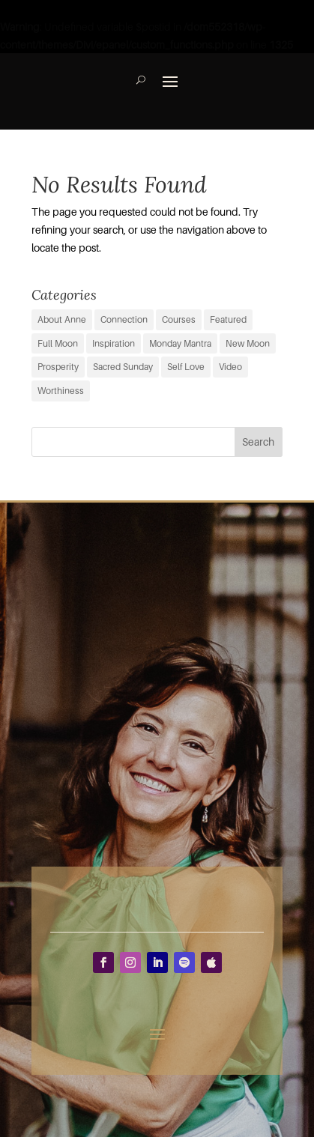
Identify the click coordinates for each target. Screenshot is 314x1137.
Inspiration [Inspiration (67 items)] (113, 343)
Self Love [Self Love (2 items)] (186, 366)
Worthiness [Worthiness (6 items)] (60, 390)
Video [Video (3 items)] (230, 366)
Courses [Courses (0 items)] (179, 319)
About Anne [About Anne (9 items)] (61, 319)
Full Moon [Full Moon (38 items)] (57, 343)
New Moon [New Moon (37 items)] (248, 343)
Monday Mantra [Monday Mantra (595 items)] (180, 343)
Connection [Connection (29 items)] (124, 319)
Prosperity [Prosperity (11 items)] (58, 366)
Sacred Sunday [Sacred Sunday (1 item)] (123, 366)
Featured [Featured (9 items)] (228, 319)
